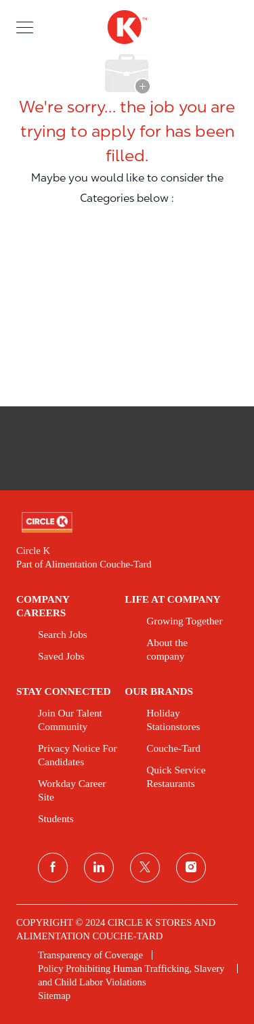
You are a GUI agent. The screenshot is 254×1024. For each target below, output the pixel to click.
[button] (24, 26)
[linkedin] (99, 867)
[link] (127, 522)
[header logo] (126, 27)
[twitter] (145, 867)
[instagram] (191, 867)
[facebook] (53, 867)
